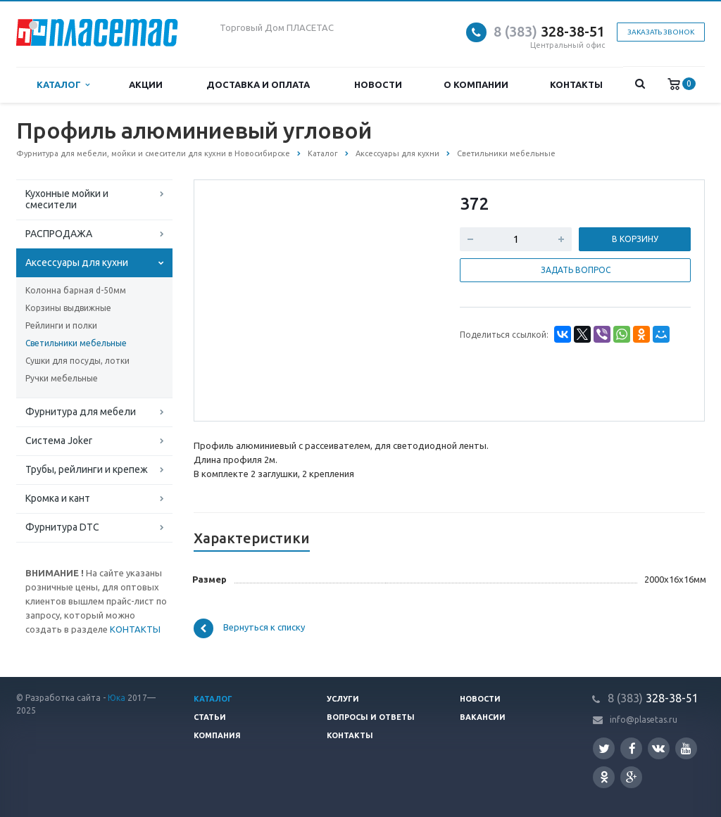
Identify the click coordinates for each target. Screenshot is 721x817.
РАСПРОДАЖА (58, 233)
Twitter (604, 748)
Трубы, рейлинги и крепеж (86, 469)
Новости (378, 84)
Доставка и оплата (258, 84)
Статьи (210, 717)
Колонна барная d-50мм (75, 290)
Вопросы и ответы (371, 717)
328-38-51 (549, 31)
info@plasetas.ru (643, 719)
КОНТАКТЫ (135, 629)
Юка (116, 697)
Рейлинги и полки (61, 325)
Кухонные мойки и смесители (66, 199)
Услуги (343, 699)
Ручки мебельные (61, 378)
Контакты (576, 84)
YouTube (686, 748)
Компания (217, 735)
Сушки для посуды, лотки (77, 360)
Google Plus (631, 777)
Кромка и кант (57, 498)
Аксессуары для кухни (76, 262)
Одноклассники (604, 777)
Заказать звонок (660, 32)
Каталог (63, 85)
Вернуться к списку (249, 628)
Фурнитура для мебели (80, 411)
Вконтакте (658, 748)
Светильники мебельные (76, 343)
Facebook (632, 748)
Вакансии (483, 717)
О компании (476, 84)
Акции (146, 84)
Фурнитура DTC (62, 527)
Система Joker (58, 440)
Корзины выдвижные (68, 307)
